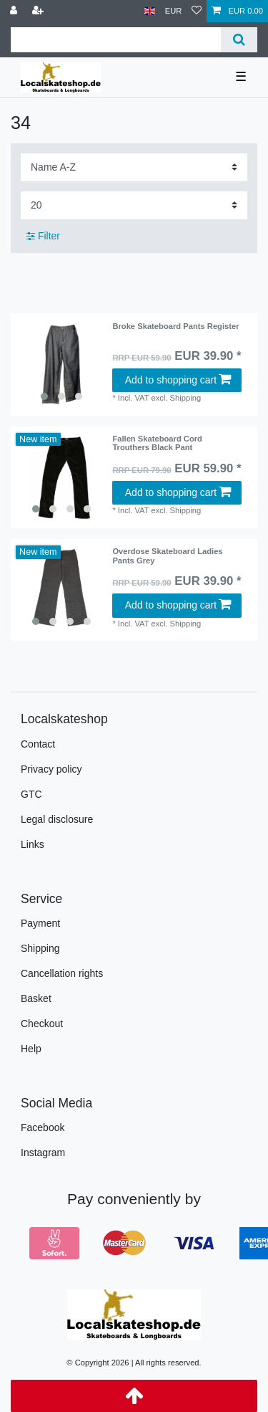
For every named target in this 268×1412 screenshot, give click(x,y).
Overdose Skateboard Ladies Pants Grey (167, 555)
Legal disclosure (57, 819)
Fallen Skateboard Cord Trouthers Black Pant (157, 443)
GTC (31, 794)
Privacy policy (51, 769)
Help (31, 1048)
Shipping (40, 948)
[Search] (239, 39)
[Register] (39, 11)
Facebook (42, 1127)
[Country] (149, 11)
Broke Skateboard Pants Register (175, 326)
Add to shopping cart (178, 380)
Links (32, 844)
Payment (40, 923)
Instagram (43, 1152)
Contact (38, 744)
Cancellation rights (62, 973)
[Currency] (173, 11)
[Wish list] (197, 11)
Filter (43, 236)
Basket (36, 998)
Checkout (42, 1023)
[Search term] (116, 39)
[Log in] (15, 11)
